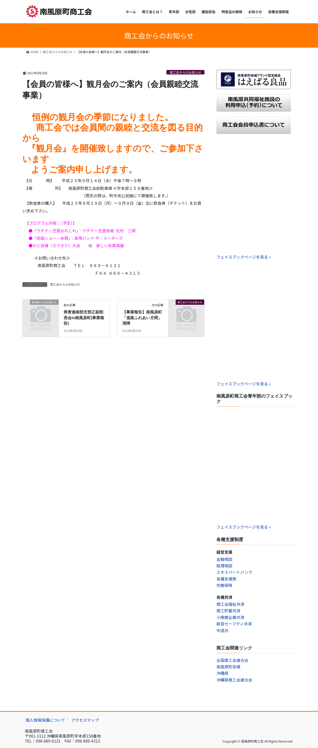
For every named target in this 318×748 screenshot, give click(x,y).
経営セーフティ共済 (234, 624)
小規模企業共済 (230, 617)
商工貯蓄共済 (228, 610)
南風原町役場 (228, 667)
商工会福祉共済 (230, 604)
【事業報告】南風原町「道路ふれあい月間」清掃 (142, 317)
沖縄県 (222, 673)
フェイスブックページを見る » (243, 257)
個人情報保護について (45, 720)
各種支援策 (226, 579)
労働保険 (224, 585)
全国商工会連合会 (232, 660)
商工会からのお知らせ (185, 72)
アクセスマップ (85, 720)
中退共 (222, 630)
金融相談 (224, 559)
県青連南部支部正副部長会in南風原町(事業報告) (84, 317)
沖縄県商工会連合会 (234, 680)
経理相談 (224, 566)
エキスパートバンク (234, 572)
